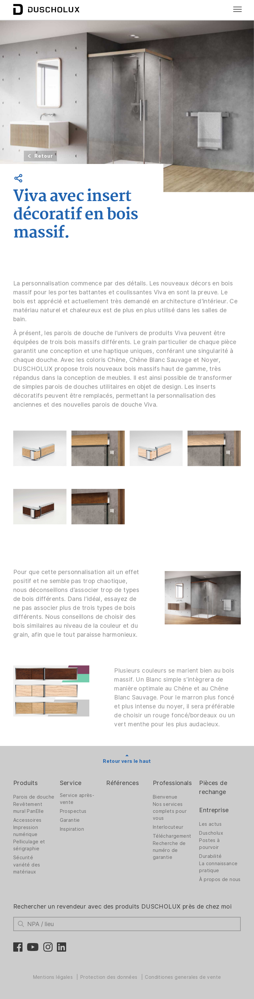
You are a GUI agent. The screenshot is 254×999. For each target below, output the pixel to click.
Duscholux (211, 833)
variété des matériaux (26, 868)
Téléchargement (172, 836)
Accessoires (27, 820)
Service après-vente (77, 799)
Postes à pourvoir (209, 844)
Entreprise (214, 810)
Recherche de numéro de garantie (169, 850)
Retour (43, 156)
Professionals (172, 782)
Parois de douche (33, 797)
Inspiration (72, 829)
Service (71, 782)
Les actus (210, 824)
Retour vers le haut (127, 761)
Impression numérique (25, 831)
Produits (25, 782)
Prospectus (73, 811)
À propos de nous (219, 879)
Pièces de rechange (213, 787)
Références (122, 782)
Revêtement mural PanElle (28, 808)
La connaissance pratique (218, 867)
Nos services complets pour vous (170, 811)
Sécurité (23, 857)
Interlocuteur (168, 827)
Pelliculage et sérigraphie (29, 845)
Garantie (70, 820)
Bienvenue (165, 797)
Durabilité (210, 856)
